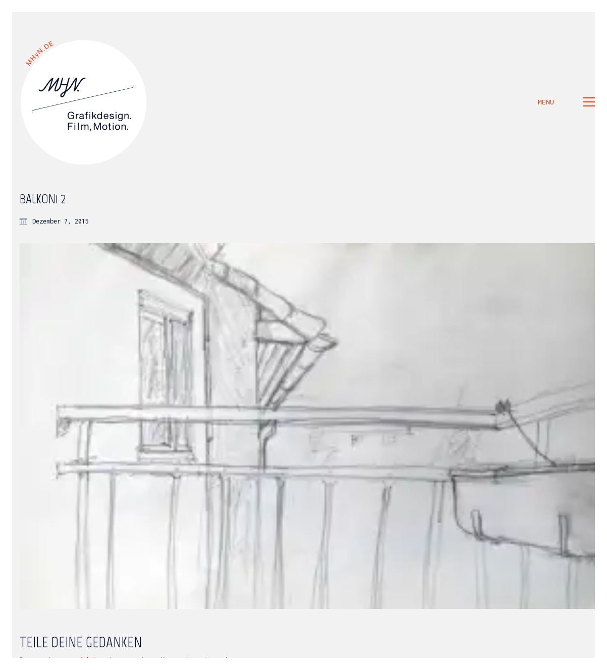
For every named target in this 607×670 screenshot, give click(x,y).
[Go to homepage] (84, 101)
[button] (566, 102)
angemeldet (76, 659)
